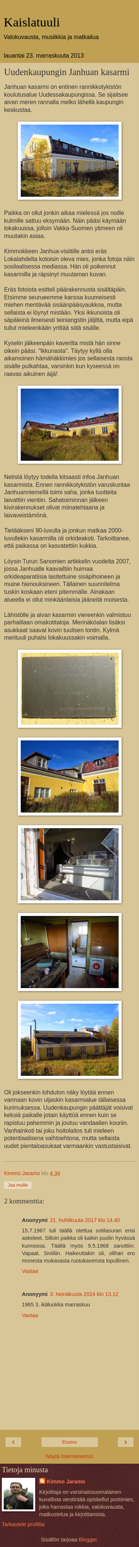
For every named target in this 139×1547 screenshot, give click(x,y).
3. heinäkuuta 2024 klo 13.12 (84, 1294)
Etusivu (69, 1442)
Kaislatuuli (32, 22)
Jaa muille (18, 1185)
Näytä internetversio (69, 1456)
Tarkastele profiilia (23, 1524)
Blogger (88, 1540)
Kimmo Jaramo (66, 1482)
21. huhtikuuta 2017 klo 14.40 (85, 1220)
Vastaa (30, 1271)
